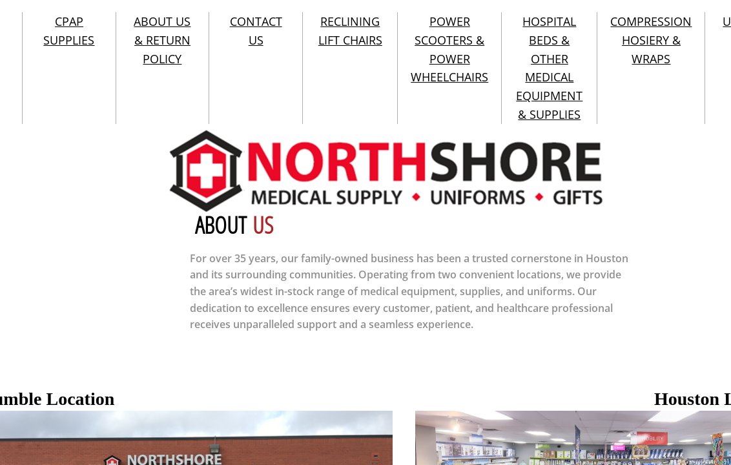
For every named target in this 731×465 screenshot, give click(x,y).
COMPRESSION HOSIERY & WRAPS (651, 40)
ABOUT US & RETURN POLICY (162, 40)
